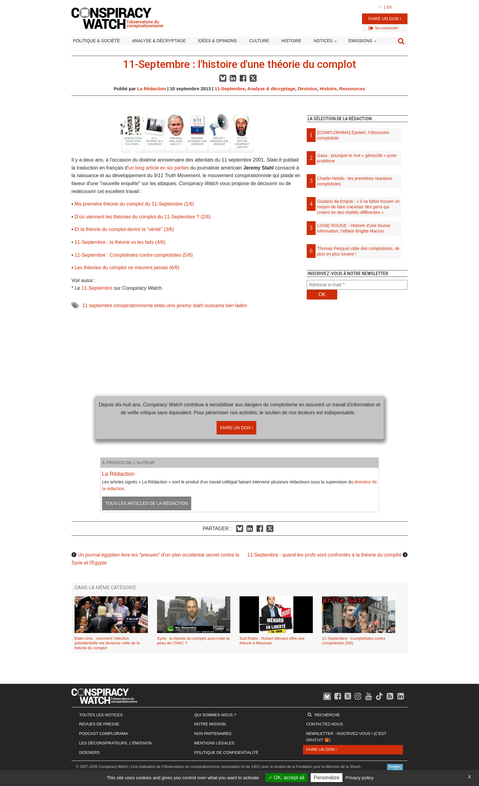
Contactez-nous (324, 724)
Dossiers (89, 752)
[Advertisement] (357, 368)
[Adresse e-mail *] (357, 285)
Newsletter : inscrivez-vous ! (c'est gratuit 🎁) (346, 736)
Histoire (291, 40)
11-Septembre (230, 88)
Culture (259, 40)
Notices (323, 40)
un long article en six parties (158, 167)
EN (389, 7)
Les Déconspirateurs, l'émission (115, 743)
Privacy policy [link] (360, 777)
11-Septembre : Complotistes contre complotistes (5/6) (134, 255)
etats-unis (164, 305)
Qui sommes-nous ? (215, 715)
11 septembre (97, 305)
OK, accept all (286, 777)
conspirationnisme (133, 305)
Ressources (352, 88)
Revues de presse (99, 724)
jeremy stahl (190, 305)
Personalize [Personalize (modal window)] (326, 777)
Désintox (307, 88)
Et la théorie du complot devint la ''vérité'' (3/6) (124, 229)
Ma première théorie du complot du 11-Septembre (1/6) (134, 204)
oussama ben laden (225, 305)
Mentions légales (214, 743)
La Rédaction (151, 88)
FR (380, 7)
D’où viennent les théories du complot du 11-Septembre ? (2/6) (143, 216)
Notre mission (210, 724)
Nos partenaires (213, 733)
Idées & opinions (217, 40)
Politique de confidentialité (226, 752)
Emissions (360, 40)
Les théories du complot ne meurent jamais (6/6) (127, 267)
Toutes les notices (100, 715)
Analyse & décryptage (159, 40)
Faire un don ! (384, 18)
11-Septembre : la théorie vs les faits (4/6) (120, 242)
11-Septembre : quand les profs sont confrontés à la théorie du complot (324, 554)
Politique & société (96, 40)
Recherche (327, 715)
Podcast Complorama (103, 733)
